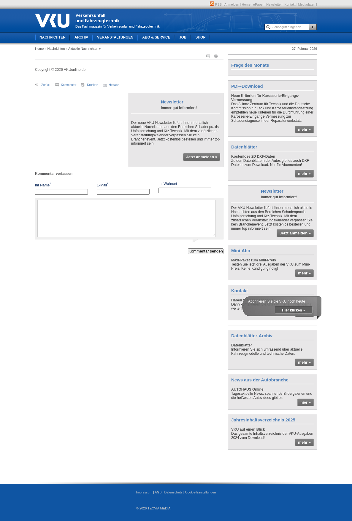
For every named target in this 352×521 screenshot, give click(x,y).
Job (183, 37)
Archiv (81, 37)
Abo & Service (156, 37)
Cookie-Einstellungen (200, 492)
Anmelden (231, 4)
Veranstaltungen (115, 37)
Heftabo (114, 85)
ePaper (258, 4)
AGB (158, 492)
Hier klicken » (293, 310)
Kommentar (69, 85)
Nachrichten (52, 37)
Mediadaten (306, 4)
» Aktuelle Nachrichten (82, 48)
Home (246, 4)
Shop (200, 37)
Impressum (144, 492)
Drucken (92, 85)
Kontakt (289, 4)
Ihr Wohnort (167, 184)
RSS (216, 4)
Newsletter (274, 4)
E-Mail (102, 184)
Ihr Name (43, 184)
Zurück (45, 85)
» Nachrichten (55, 48)
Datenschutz (173, 492)
